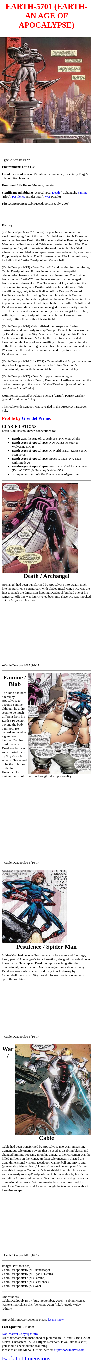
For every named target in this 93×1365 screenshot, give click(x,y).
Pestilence (18, 196)
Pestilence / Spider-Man (46, 946)
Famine (82, 192)
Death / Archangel (46, 576)
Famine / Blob (15, 680)
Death (56, 192)
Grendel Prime (36, 418)
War (47, 196)
